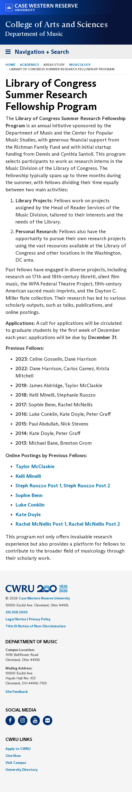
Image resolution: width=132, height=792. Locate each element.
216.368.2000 (16, 612)
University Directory (21, 769)
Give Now (13, 755)
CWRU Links (18, 739)
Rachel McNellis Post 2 (94, 524)
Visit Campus (15, 762)
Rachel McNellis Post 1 (40, 524)
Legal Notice (15, 619)
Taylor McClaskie (34, 466)
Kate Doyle (28, 514)
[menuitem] (66, 748)
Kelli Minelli (28, 476)
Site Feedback (16, 691)
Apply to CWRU (18, 748)
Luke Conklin (30, 505)
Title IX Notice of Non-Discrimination (35, 626)
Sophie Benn (29, 495)
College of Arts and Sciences (56, 24)
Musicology (80, 65)
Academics (29, 65)
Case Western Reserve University (44, 598)
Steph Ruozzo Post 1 (38, 486)
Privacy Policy (40, 619)
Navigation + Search (35, 53)
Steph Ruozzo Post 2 (87, 486)
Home (10, 65)
